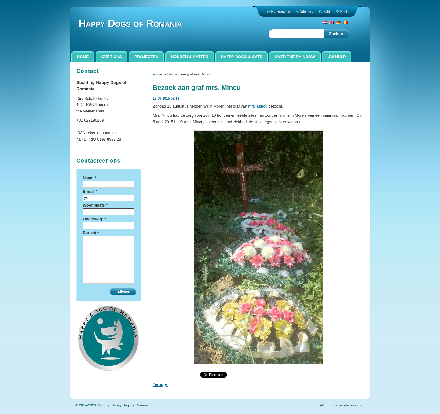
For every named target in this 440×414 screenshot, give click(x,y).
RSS (326, 11)
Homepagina (280, 11)
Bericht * (91, 232)
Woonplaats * (95, 205)
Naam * (89, 177)
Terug (158, 384)
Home (157, 74)
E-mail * (90, 191)
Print (343, 11)
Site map (306, 11)
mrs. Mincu (257, 106)
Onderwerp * (94, 219)
